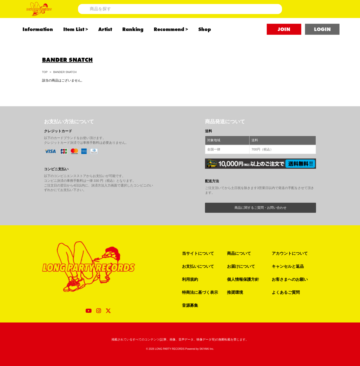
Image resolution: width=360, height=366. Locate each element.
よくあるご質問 (286, 292)
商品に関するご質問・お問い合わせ (260, 208)
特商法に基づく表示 (200, 292)
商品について (239, 253)
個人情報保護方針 (243, 279)
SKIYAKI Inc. (207, 349)
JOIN (284, 45)
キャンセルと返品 (288, 266)
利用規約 (190, 279)
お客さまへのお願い (290, 279)
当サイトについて (198, 253)
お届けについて (241, 266)
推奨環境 (235, 292)
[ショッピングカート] (321, 17)
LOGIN (322, 45)
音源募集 (190, 305)
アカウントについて (290, 253)
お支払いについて (198, 266)
